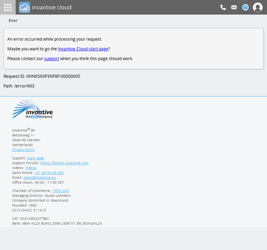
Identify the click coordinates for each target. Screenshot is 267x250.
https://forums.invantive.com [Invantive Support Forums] (65, 164)
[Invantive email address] (38, 179)
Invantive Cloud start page (84, 49)
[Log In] (119, 7)
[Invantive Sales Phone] (48, 174)
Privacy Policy (23, 151)
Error (13, 20)
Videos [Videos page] (30, 169)
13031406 (60, 192)
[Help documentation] (245, 7)
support (51, 59)
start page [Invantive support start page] (35, 160)
